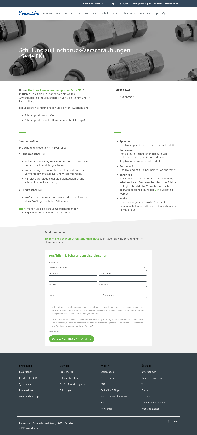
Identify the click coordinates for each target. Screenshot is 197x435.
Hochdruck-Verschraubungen (46, 90)
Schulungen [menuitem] (66, 390)
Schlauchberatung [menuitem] (69, 378)
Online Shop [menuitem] (171, 3)
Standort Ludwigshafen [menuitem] (153, 402)
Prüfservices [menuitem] (66, 371)
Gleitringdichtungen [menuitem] (29, 396)
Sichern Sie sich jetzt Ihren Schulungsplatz (72, 238)
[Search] (163, 13)
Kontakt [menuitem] (158, 3)
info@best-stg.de (142, 3)
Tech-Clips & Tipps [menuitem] (110, 390)
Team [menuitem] (144, 384)
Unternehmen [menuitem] (148, 371)
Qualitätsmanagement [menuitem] (153, 378)
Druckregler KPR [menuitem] (28, 378)
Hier (22, 208)
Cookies (69, 423)
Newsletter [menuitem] (106, 408)
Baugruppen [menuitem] (25, 371)
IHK (157, 189)
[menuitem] (105, 3)
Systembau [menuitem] (25, 384)
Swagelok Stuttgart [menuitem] (93, 3)
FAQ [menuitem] (103, 384)
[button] (169, 421)
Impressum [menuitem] (25, 423)
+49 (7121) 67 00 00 (118, 3)
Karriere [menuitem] (145, 396)
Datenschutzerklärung (87, 322)
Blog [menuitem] (103, 402)
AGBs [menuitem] (60, 423)
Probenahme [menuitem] (26, 390)
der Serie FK (73, 90)
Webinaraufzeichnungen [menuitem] (114, 396)
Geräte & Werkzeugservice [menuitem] (74, 384)
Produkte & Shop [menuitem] (150, 408)
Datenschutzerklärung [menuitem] (44, 423)
